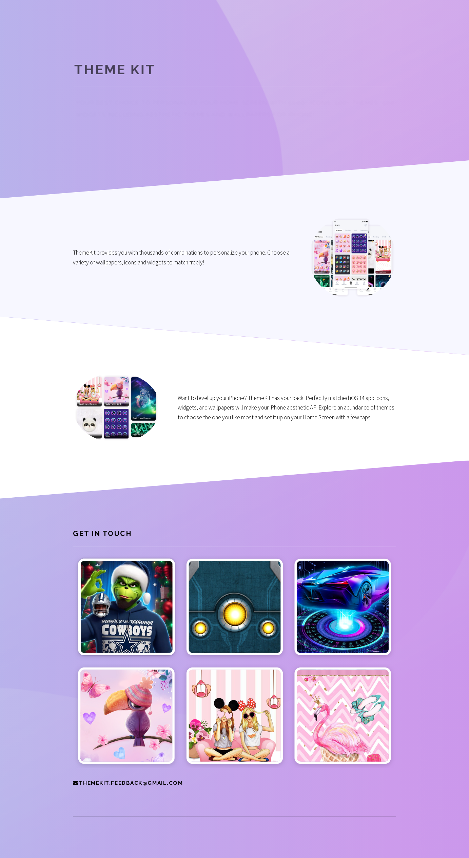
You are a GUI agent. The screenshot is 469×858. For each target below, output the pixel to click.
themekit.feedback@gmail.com (131, 783)
